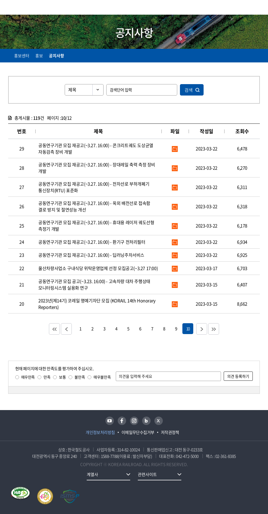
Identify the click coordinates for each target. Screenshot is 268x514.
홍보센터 (21, 56)
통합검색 (247, 8)
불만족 (79, 377)
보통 (62, 377)
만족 (46, 377)
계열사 (92, 474)
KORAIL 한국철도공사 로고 (29, 7)
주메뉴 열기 (256, 8)
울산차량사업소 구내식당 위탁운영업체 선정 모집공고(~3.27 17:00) (98, 268)
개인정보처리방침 (100, 432)
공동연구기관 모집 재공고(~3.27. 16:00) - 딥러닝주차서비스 (91, 255)
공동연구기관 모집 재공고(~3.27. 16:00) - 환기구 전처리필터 (91, 242)
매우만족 (28, 377)
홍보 (39, 56)
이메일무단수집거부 (137, 432)
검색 (189, 90)
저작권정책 (170, 432)
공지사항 (56, 56)
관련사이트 (147, 474)
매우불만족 (102, 377)
